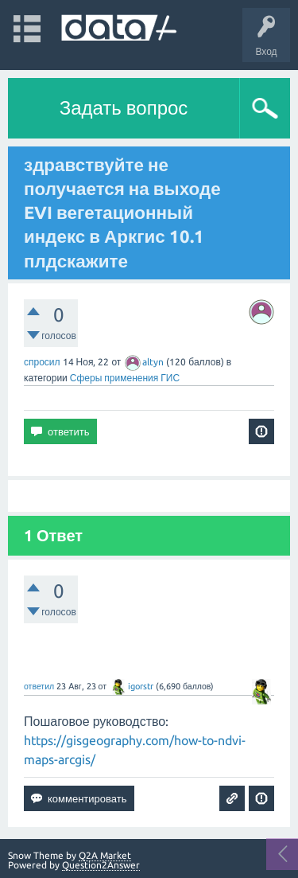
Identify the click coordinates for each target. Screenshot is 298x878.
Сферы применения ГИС (125, 378)
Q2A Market (105, 855)
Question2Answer (101, 865)
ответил (39, 686)
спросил (42, 362)
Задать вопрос (124, 108)
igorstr (131, 686)
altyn (144, 362)
